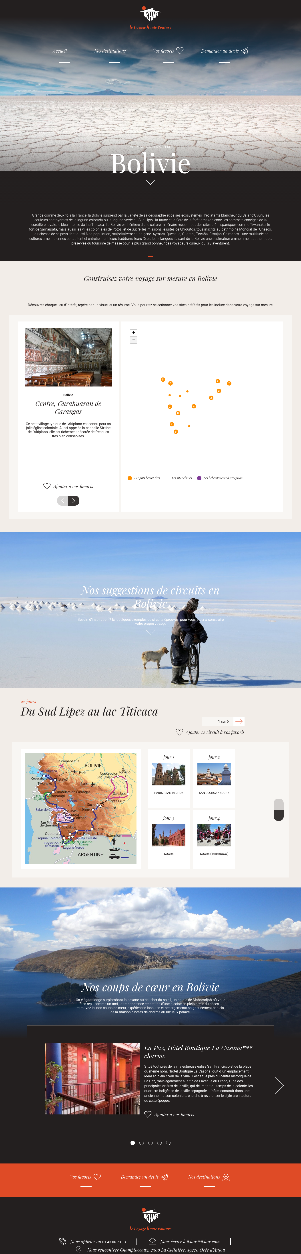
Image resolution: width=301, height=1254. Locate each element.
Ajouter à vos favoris (73, 486)
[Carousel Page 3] (150, 1143)
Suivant (73, 501)
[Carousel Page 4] (159, 1143)
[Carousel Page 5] (168, 1143)
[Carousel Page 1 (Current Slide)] (132, 1143)
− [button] (133, 340)
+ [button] (133, 333)
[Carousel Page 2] (141, 1143)
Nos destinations (110, 51)
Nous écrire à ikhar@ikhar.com (190, 1241)
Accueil (60, 51)
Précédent (62, 501)
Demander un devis (220, 51)
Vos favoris (163, 51)
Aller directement (150, 184)
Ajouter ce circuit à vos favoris (215, 732)
